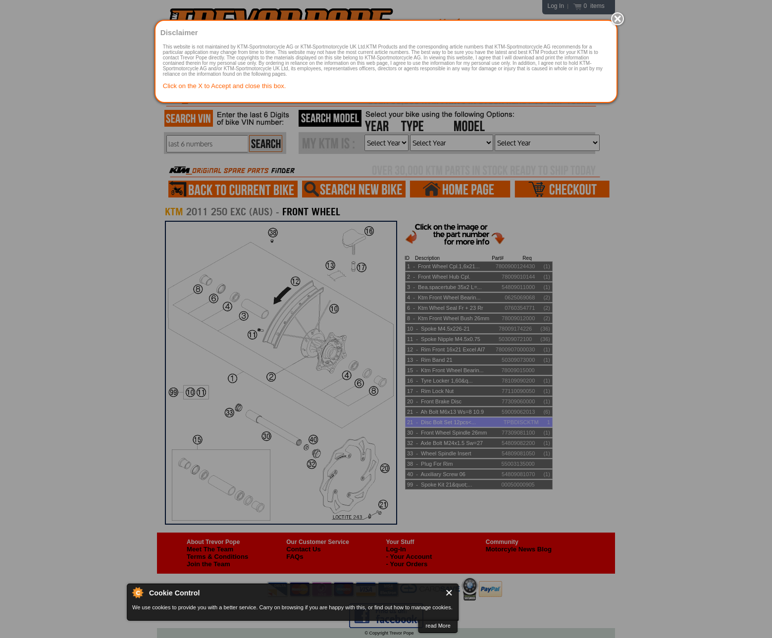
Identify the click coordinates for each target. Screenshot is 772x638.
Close (450, 592)
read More (438, 626)
